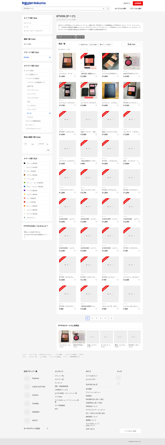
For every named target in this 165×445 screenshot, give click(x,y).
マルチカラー (37, 218)
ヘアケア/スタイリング (38, 128)
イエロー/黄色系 (37, 194)
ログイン (127, 3)
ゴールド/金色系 (37, 214)
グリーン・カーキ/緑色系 (37, 183)
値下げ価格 (37, 44)
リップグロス (39, 105)
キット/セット (38, 125)
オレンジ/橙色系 (37, 206)
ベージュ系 (37, 179)
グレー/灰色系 (37, 171)
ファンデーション (39, 90)
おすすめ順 (94, 44)
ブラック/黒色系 (37, 163)
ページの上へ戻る (130, 431)
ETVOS (37, 57)
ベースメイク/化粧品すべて (39, 82)
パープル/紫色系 (37, 190)
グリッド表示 (105, 44)
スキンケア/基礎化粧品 (38, 121)
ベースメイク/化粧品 (38, 78)
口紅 (39, 102)
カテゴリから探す (120, 8)
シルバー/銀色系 (37, 210)
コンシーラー (39, 94)
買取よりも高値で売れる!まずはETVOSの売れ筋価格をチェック (37, 234)
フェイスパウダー (39, 98)
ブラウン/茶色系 (37, 175)
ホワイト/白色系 (37, 167)
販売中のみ (83, 44)
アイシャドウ (39, 109)
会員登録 (137, 3)
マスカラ (39, 117)
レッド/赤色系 (37, 202)
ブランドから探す (136, 8)
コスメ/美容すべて (38, 74)
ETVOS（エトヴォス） (66, 37)
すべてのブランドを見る (32, 428)
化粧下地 (39, 86)
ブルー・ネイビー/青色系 (37, 186)
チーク (80, 37)
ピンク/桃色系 (37, 198)
